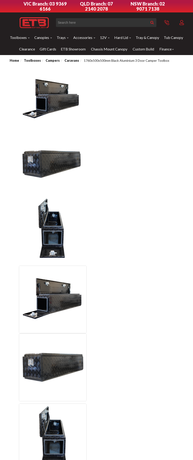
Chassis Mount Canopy (109, 49)
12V (105, 37)
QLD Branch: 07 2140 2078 (96, 6)
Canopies (43, 37)
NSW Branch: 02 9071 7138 (148, 6)
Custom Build (143, 49)
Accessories (84, 37)
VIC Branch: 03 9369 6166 (45, 6)
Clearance (27, 49)
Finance (166, 49)
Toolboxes (20, 37)
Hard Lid (122, 37)
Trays (63, 37)
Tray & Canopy (147, 37)
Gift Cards (48, 49)
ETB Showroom (73, 49)
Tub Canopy (173, 37)
